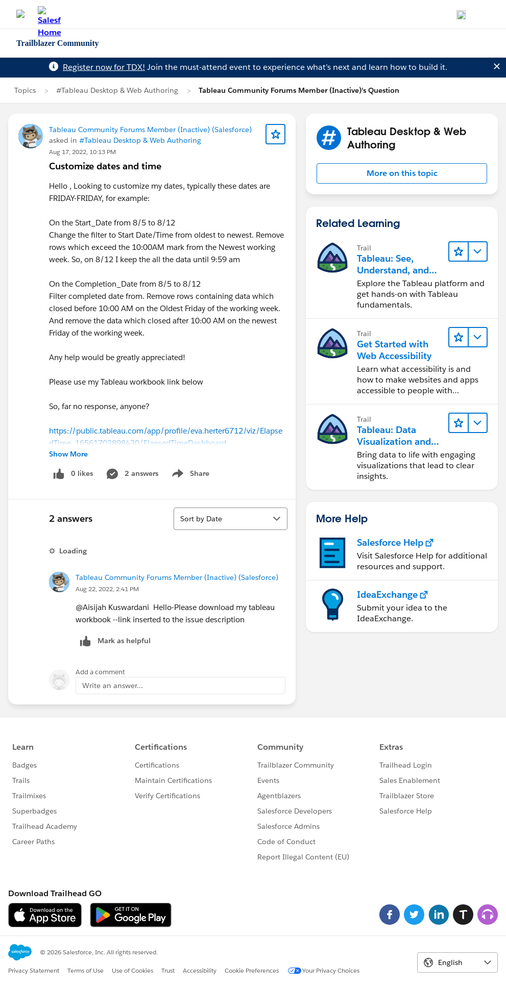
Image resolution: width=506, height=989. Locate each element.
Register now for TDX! (104, 67)
